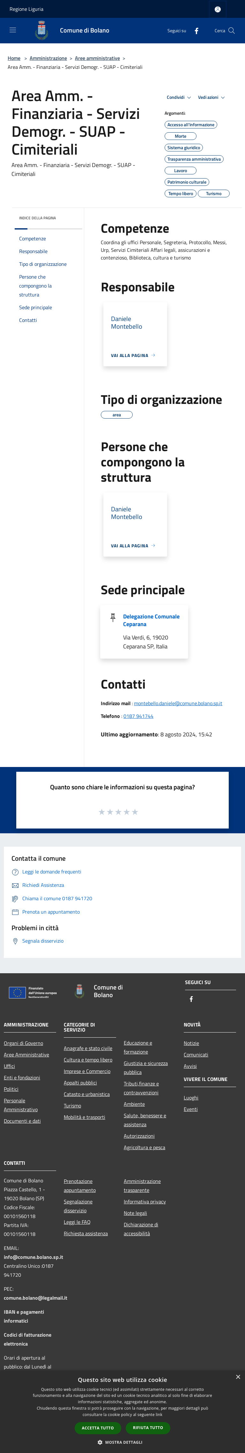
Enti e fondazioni (22, 1077)
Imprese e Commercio (87, 1071)
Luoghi (191, 1097)
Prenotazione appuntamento (80, 1185)
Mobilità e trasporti (84, 1117)
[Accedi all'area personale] (217, 9)
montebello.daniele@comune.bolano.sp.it (178, 703)
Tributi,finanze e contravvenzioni (141, 1088)
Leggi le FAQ (77, 1222)
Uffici (9, 1066)
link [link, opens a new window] (159, 1414)
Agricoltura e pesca (144, 1147)
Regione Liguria (26, 9)
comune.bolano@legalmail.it (35, 1298)
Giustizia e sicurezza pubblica (146, 1067)
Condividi (180, 97)
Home (14, 58)
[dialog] (122, 1411)
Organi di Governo (23, 1043)
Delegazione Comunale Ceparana (151, 620)
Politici (11, 1089)
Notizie (191, 1043)
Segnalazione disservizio (78, 1206)
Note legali (135, 1213)
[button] (122, 1442)
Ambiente (134, 1104)
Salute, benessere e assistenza (145, 1120)
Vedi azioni (212, 97)
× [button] (237, 1377)
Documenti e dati (22, 1121)
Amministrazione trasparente (142, 1185)
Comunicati (196, 1054)
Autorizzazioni (139, 1136)
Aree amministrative (97, 58)
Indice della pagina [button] (37, 218)
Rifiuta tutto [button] (148, 1427)
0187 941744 (138, 716)
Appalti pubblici (80, 1082)
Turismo (72, 1105)
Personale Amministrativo (21, 1105)
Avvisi (190, 1066)
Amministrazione (48, 58)
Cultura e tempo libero (88, 1059)
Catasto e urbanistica (87, 1094)
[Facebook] (194, 30)
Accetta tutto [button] (98, 1428)
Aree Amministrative (26, 1054)
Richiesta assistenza (86, 1233)
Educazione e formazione (138, 1047)
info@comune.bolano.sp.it (33, 1257)
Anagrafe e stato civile (88, 1048)
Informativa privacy (145, 1201)
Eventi (191, 1109)
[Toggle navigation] (13, 30)
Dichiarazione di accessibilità (141, 1229)
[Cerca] (231, 30)
